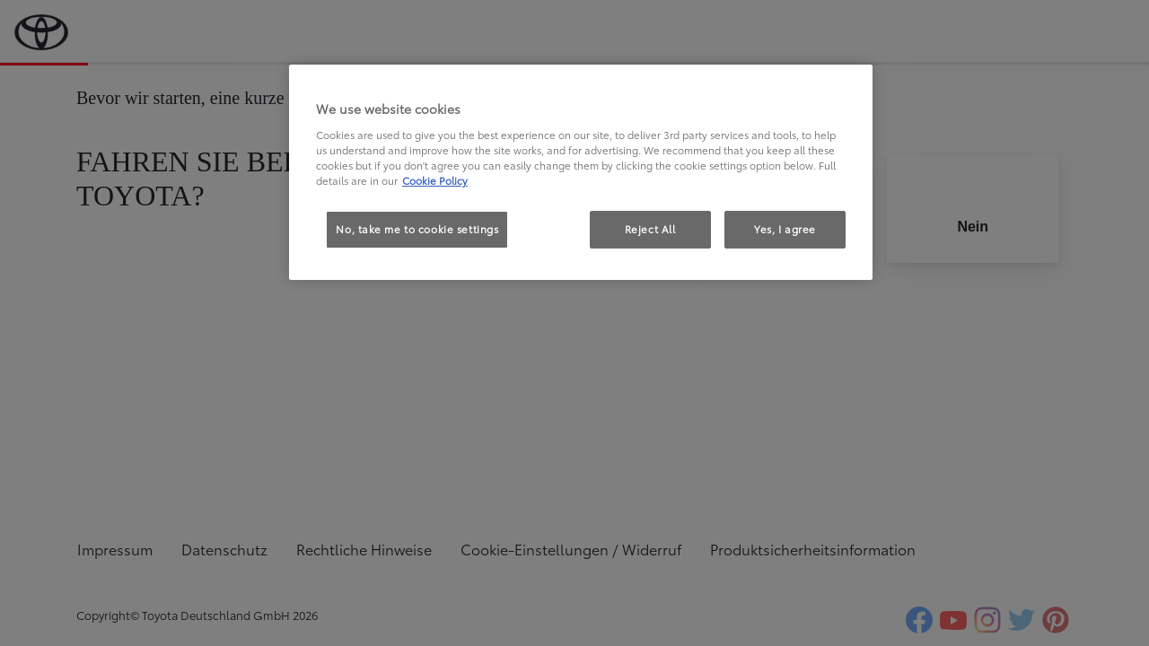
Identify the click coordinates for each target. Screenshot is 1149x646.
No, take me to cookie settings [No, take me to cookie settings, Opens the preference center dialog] (417, 229)
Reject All (650, 229)
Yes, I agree (785, 229)
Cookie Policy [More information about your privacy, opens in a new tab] (435, 180)
